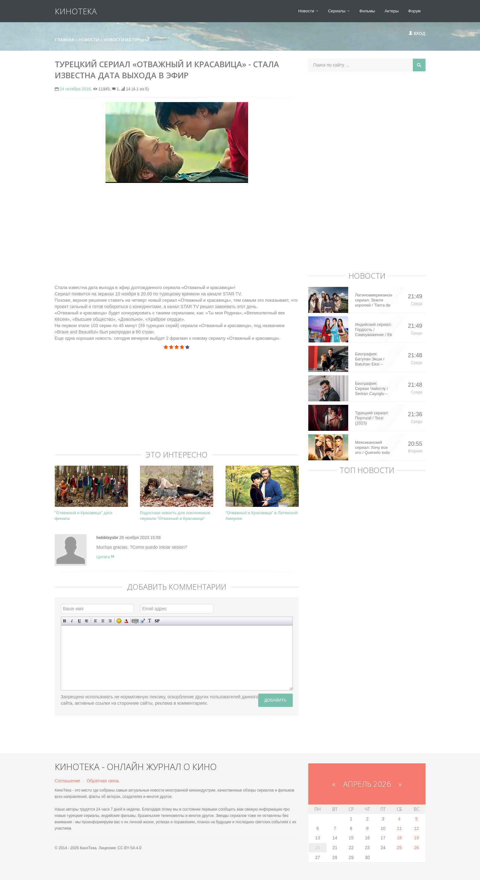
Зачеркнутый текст (86, 621)
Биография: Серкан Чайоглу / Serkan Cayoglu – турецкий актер (371, 388)
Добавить (275, 700)
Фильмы (367, 11)
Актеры (392, 11)
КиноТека (76, 11)
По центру (102, 621)
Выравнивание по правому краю (110, 621)
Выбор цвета (126, 621)
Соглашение (67, 780)
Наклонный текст (72, 621)
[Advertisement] (177, 233)
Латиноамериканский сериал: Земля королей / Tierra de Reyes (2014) (373, 300)
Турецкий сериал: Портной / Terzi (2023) (372, 418)
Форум (414, 11)
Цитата (105, 556)
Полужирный (64, 621)
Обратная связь (102, 780)
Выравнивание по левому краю (95, 621)
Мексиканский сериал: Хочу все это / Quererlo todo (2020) (372, 447)
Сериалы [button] (339, 11)
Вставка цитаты (142, 621)
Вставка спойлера (157, 621)
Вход (417, 33)
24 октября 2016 (75, 89)
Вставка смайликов (119, 621)
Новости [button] (308, 11)
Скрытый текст (135, 621)
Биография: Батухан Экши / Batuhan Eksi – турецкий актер (369, 359)
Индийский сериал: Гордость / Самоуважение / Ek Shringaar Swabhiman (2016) (373, 329)
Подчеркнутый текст (79, 621)
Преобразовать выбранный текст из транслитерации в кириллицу (149, 621)
